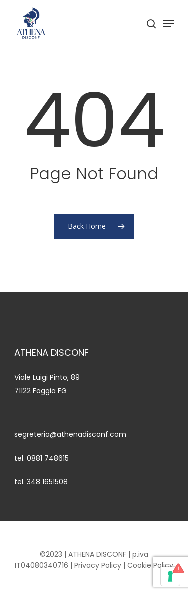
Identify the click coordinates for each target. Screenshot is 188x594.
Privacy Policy (97, 565)
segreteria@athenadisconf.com (70, 434)
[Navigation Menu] (168, 24)
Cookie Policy (150, 565)
